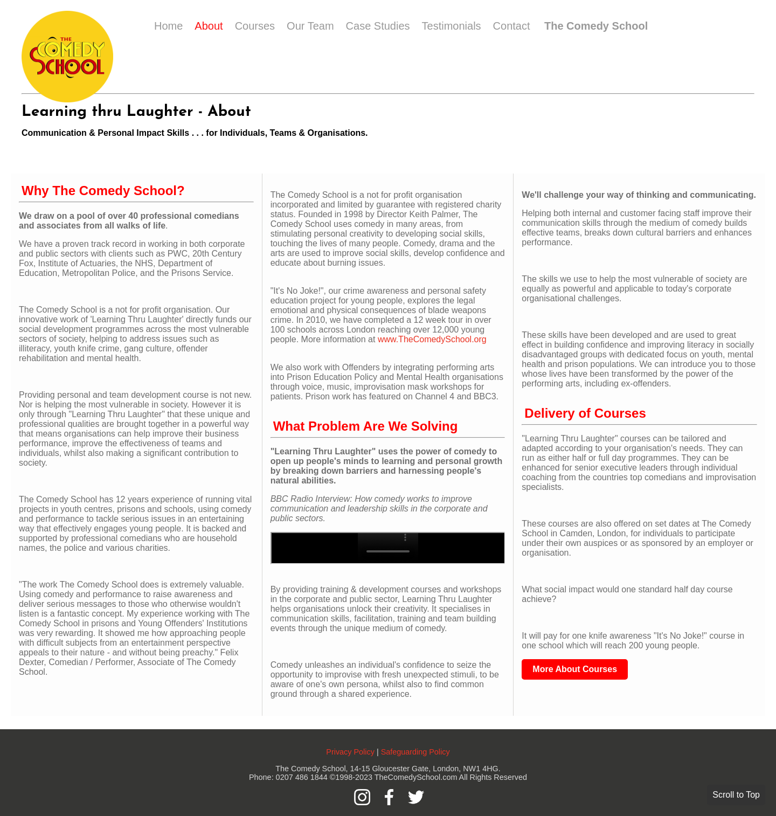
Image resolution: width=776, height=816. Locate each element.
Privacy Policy (350, 752)
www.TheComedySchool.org (432, 339)
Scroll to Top (736, 794)
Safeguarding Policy (415, 752)
